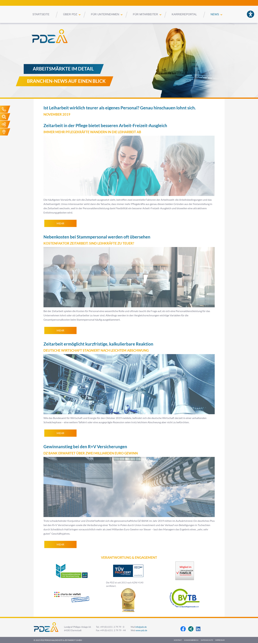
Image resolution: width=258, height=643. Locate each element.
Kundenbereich (191, 640)
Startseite (40, 14)
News (215, 14)
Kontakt (178, 640)
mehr (60, 223)
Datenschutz (207, 640)
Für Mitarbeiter (145, 14)
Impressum (220, 640)
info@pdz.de (141, 627)
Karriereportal (184, 14)
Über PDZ (70, 14)
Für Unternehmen (105, 14)
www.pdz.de (141, 630)
